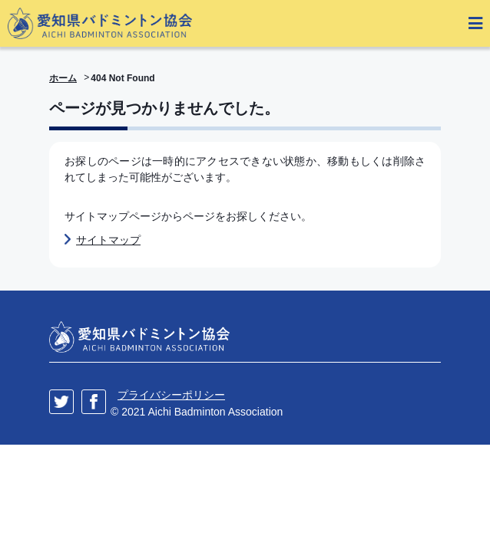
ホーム (63, 78)
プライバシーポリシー (171, 395)
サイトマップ (108, 240)
